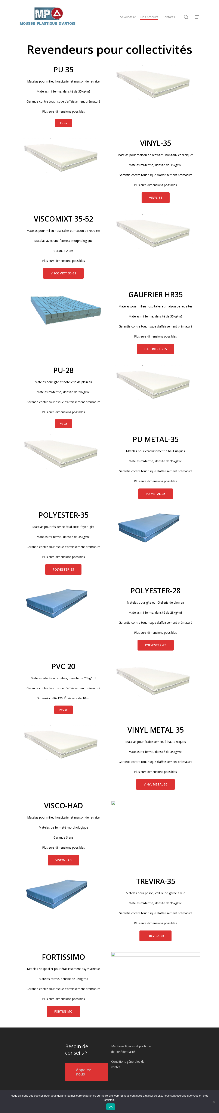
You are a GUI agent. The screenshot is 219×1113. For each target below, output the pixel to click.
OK (110, 1106)
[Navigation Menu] (197, 17)
